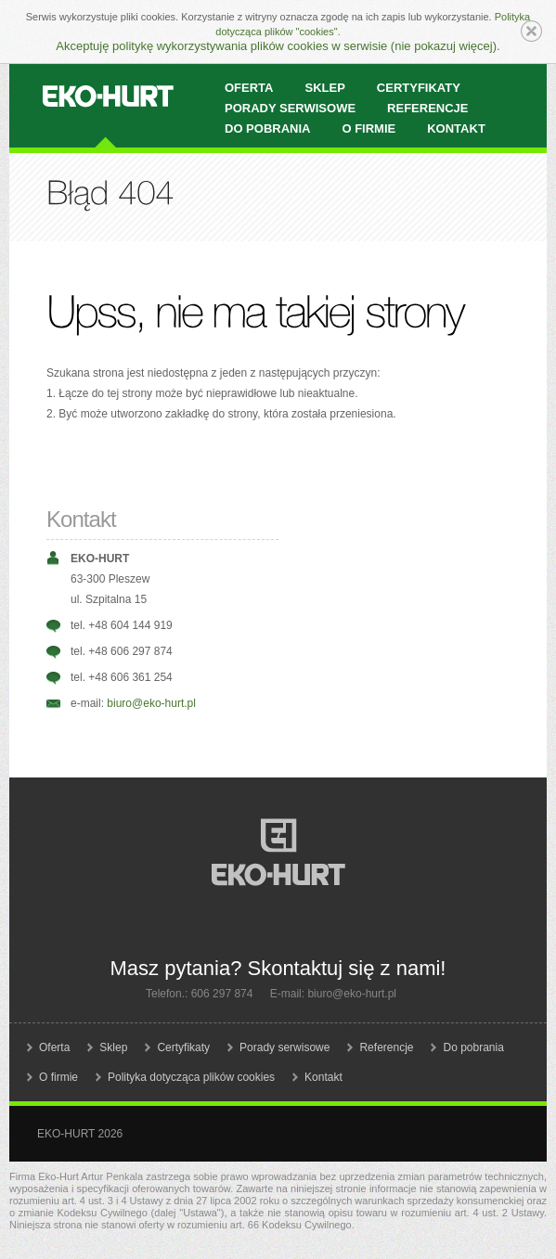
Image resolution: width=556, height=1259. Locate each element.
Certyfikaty (183, 1047)
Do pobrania (267, 128)
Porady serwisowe (284, 1047)
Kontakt (456, 128)
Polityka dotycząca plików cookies (191, 1077)
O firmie (368, 128)
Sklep (113, 1047)
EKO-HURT (108, 96)
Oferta (54, 1047)
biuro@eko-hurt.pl (151, 703)
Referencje (386, 1047)
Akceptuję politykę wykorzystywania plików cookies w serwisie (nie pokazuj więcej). (277, 46)
